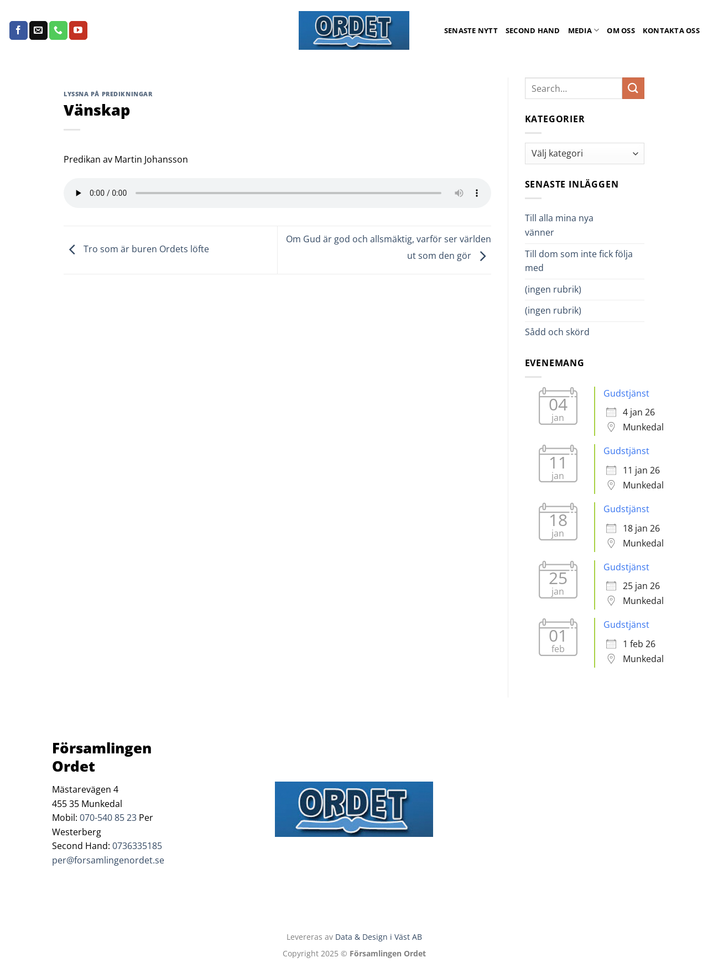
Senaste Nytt (471, 30)
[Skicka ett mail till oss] (38, 30)
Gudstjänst (626, 393)
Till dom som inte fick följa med (579, 261)
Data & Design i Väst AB (378, 936)
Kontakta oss (671, 30)
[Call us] (58, 30)
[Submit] (633, 88)
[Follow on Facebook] (18, 30)
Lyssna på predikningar (108, 94)
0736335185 (137, 846)
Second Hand (533, 30)
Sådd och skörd (557, 332)
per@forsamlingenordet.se (108, 860)
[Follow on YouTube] (78, 30)
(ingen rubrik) (553, 289)
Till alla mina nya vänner (559, 225)
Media (584, 30)
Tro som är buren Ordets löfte (136, 249)
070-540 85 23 (108, 817)
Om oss (621, 30)
